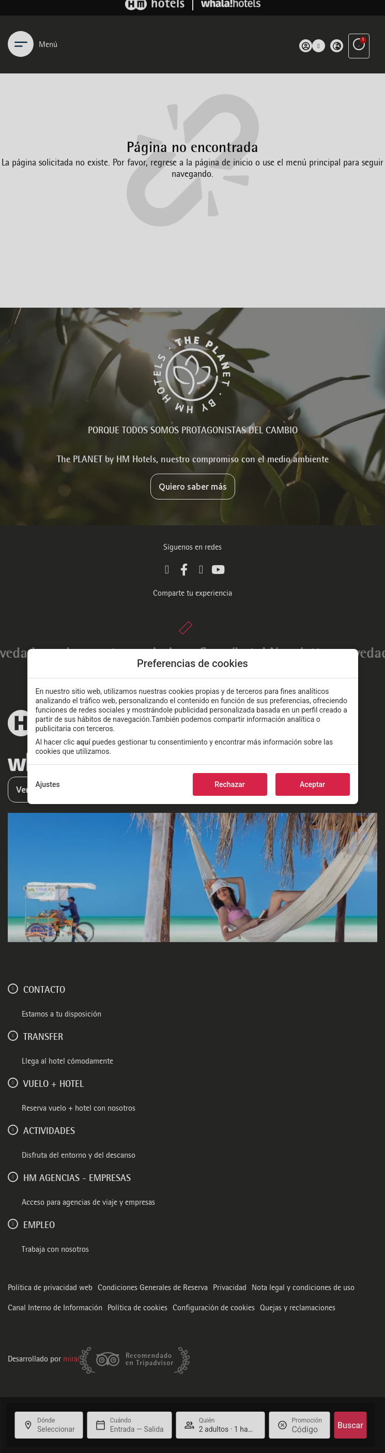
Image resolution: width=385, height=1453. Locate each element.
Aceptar (312, 784)
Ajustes (48, 784)
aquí (83, 742)
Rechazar (229, 784)
